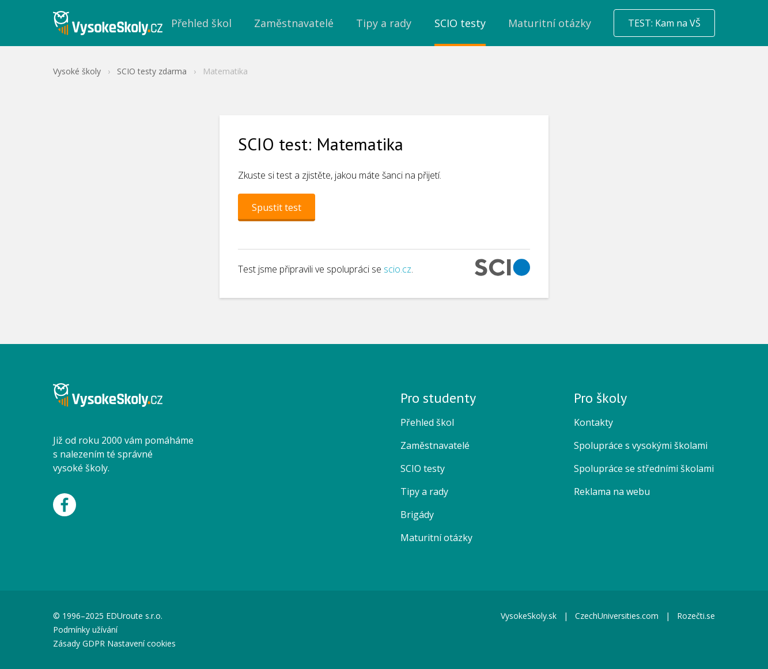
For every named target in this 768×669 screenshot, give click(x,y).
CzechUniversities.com (617, 615)
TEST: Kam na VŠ (664, 23)
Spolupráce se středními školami (644, 468)
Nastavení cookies (141, 643)
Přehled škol (427, 422)
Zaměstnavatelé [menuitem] (294, 23)
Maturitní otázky (436, 537)
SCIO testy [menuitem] (460, 23)
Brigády (417, 514)
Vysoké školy (77, 71)
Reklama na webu (612, 491)
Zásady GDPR (79, 643)
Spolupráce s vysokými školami (641, 445)
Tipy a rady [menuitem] (383, 23)
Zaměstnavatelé (435, 445)
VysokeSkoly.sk (529, 615)
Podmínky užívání (86, 629)
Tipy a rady (424, 491)
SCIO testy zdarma (152, 71)
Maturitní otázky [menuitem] (549, 23)
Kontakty (593, 422)
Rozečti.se (696, 615)
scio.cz (397, 269)
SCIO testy (422, 468)
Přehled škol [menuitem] (201, 23)
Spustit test (276, 207)
